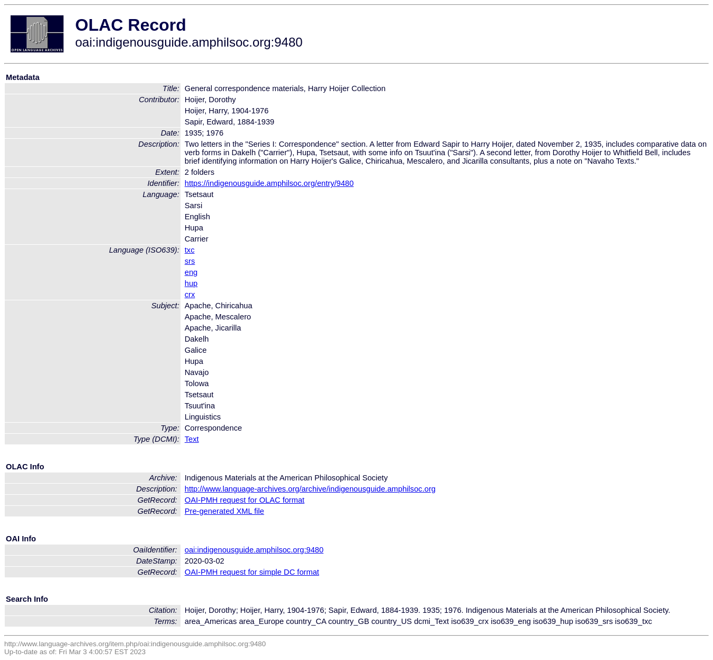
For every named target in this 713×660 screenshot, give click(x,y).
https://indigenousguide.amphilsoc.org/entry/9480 (269, 183)
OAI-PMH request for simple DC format (252, 572)
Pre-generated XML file (224, 511)
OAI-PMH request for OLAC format (244, 500)
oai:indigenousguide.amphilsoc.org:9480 (254, 550)
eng (191, 272)
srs (190, 261)
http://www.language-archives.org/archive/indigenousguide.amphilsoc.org (310, 489)
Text (192, 439)
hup (191, 283)
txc (190, 250)
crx (190, 294)
